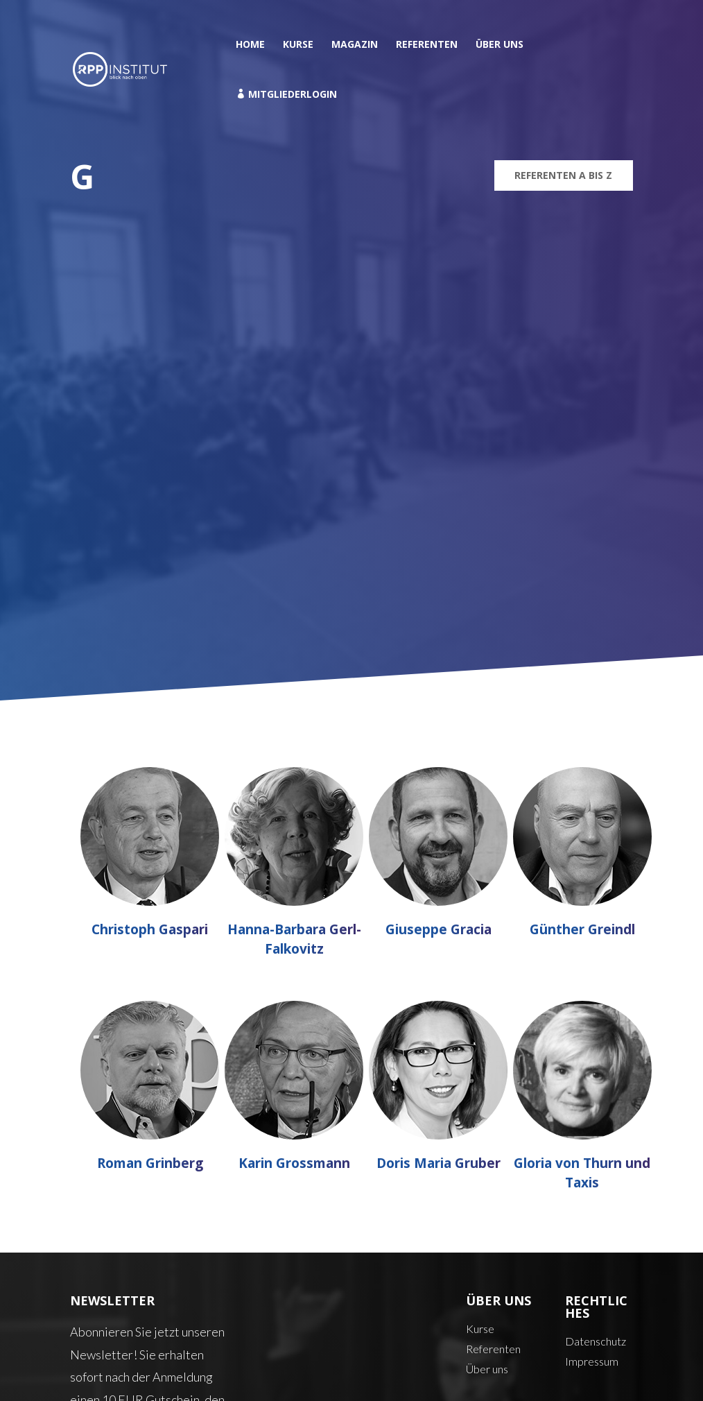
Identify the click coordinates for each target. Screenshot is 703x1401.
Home (250, 45)
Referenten (427, 45)
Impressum (591, 1361)
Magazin (354, 45)
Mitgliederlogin (286, 95)
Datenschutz (595, 1341)
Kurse (298, 45)
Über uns (499, 45)
